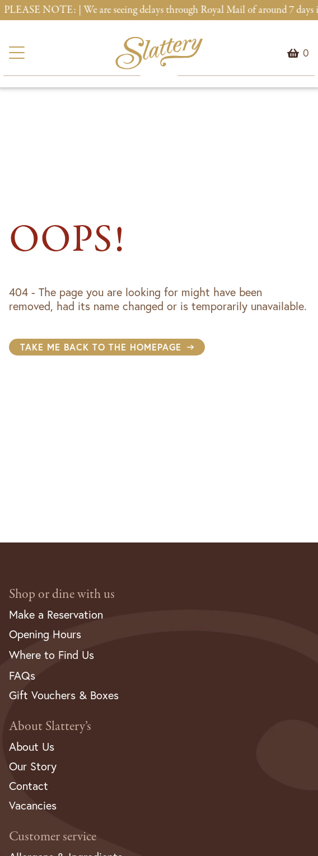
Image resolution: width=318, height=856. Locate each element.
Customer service (52, 836)
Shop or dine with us (62, 594)
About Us (31, 747)
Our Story (33, 766)
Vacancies (33, 805)
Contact (28, 786)
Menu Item (306, 53)
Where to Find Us (51, 655)
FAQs (22, 675)
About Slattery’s (50, 726)
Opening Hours (45, 634)
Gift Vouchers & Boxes (64, 695)
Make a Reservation (56, 614)
